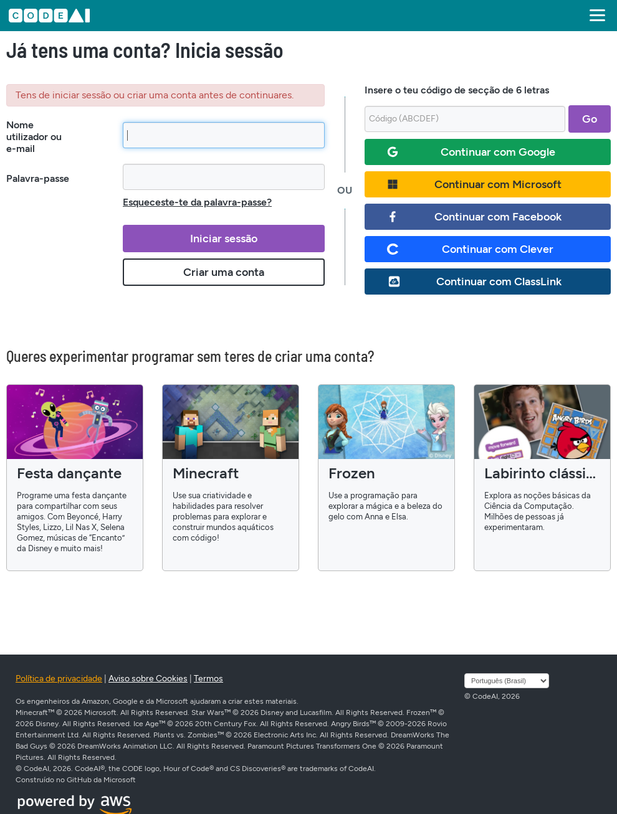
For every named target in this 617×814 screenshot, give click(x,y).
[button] (595, 15)
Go (589, 119)
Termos (208, 678)
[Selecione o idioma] (506, 680)
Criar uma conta (223, 272)
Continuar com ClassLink (474, 281)
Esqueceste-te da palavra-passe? (197, 202)
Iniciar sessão (223, 238)
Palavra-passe (37, 178)
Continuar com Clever (470, 249)
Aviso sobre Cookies (148, 678)
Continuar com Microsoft (474, 184)
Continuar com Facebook (474, 217)
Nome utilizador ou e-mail (34, 136)
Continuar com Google (471, 152)
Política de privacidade (59, 678)
